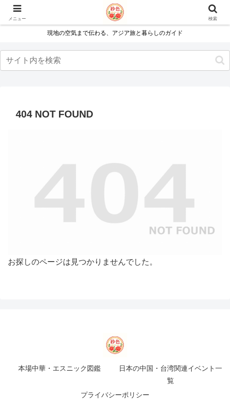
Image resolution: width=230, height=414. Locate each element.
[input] (115, 60)
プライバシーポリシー (115, 395)
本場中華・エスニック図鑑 (59, 368)
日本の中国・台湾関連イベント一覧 (170, 374)
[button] (220, 60)
